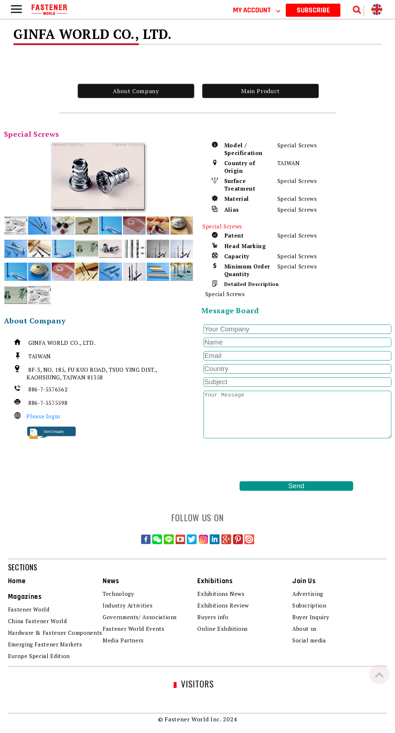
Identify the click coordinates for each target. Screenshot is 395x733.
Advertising (307, 593)
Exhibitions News (220, 593)
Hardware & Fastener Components (55, 632)
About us (304, 628)
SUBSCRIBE (313, 10)
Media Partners (123, 640)
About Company (136, 91)
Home (17, 581)
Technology (118, 593)
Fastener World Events (133, 628)
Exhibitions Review (223, 605)
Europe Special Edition (39, 656)
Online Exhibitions (222, 628)
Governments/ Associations (140, 617)
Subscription (309, 605)
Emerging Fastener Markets (45, 644)
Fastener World (29, 609)
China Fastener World (37, 621)
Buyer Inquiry (310, 617)
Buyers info (212, 617)
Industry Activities (128, 605)
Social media (309, 640)
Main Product (260, 91)
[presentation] (256, 460)
